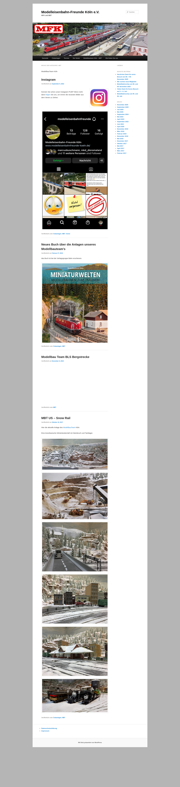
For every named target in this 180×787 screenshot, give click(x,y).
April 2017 (120, 148)
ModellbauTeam (69, 427)
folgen (48, 95)
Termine (66, 58)
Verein (68, 234)
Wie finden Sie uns (111, 58)
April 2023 (120, 119)
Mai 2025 (120, 112)
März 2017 (120, 151)
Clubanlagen (56, 58)
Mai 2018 (120, 138)
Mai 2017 (120, 146)
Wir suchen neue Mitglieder (126, 81)
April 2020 (120, 126)
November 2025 (122, 105)
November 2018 (122, 136)
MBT (63, 234)
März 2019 (120, 131)
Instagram (48, 79)
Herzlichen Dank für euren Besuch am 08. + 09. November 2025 (126, 77)
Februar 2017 (121, 153)
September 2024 (123, 114)
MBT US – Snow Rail (55, 418)
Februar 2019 (121, 134)
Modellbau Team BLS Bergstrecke (65, 357)
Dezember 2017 (122, 141)
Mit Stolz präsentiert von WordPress (90, 742)
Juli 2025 (120, 109)
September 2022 (123, 121)
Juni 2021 (120, 124)
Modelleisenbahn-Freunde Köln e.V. (70, 12)
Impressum (45, 731)
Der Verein (76, 58)
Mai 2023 (120, 117)
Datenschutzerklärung (49, 728)
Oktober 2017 (122, 143)
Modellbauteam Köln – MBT (92, 58)
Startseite (45, 58)
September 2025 (123, 107)
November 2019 (122, 129)
